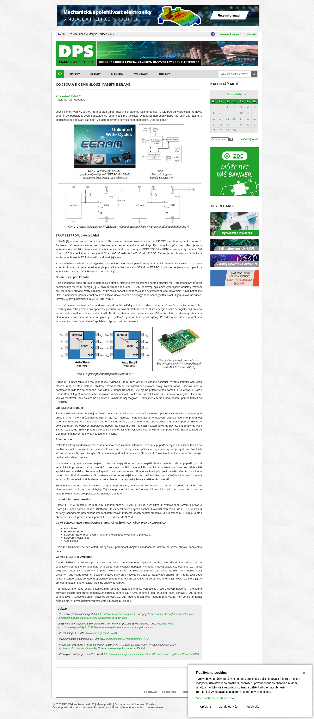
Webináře (141, 74)
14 (220, 118)
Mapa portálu (104, 704)
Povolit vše (252, 706)
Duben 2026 (234, 94)
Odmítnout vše (228, 706)
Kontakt (251, 34)
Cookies (151, 704)
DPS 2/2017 (63, 95)
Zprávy (74, 74)
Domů (60, 74)
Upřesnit (205, 706)
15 (227, 118)
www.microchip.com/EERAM (101, 633)
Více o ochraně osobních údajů (216, 698)
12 (254, 113)
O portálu (150, 692)
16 (234, 118)
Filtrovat (231, 139)
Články (95, 74)
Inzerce (186, 692)
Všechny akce (249, 139)
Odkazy (164, 74)
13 (213, 118)
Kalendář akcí (224, 84)
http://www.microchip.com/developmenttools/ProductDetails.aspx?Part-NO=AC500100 (151, 654)
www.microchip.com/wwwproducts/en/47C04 (124, 638)
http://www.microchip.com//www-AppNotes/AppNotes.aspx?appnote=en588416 (101, 648)
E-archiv (117, 74)
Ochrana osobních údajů (129, 704)
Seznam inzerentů (230, 34)
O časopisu (168, 692)
